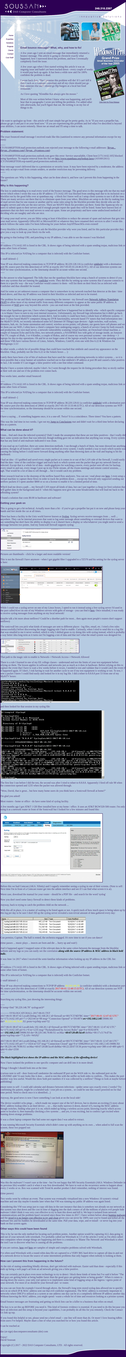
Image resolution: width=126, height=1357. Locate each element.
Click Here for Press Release (109, 101)
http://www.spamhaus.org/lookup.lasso (74, 158)
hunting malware (116, 1215)
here (108, 476)
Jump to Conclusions (60, 421)
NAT (16, 305)
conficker (43, 280)
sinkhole (98, 264)
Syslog (65, 516)
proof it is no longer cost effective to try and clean (33, 1218)
